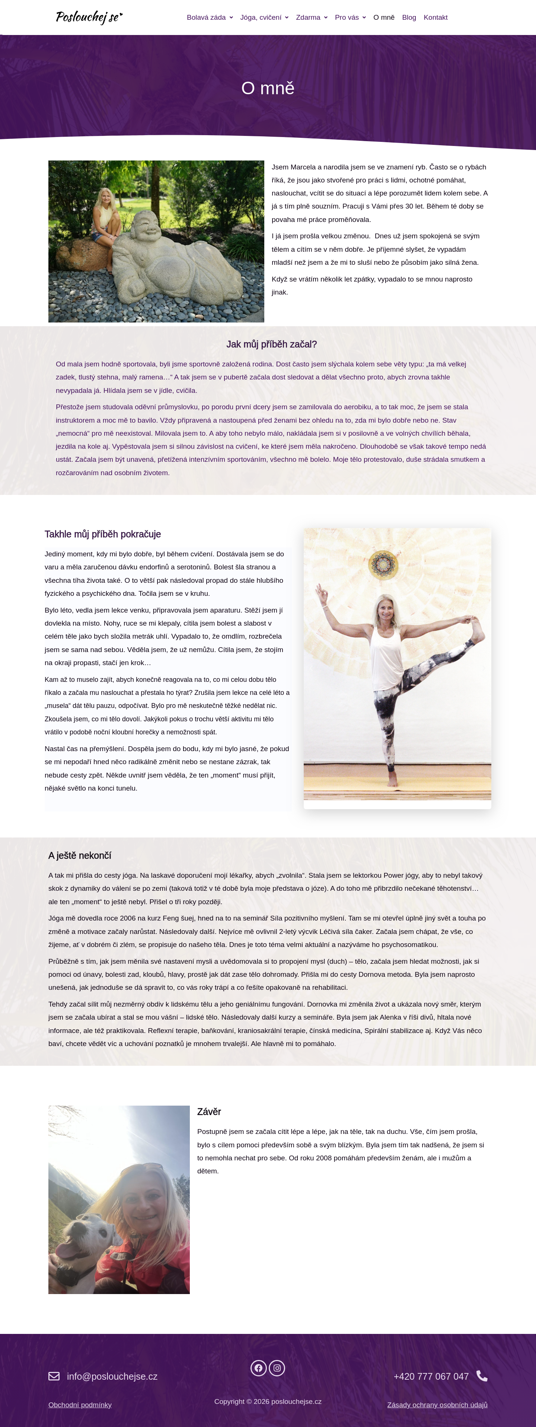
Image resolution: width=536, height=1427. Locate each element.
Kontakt (435, 17)
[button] (210, 17)
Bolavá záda (210, 17)
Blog (409, 17)
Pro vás (350, 17)
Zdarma (311, 17)
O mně (384, 17)
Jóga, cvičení (264, 17)
